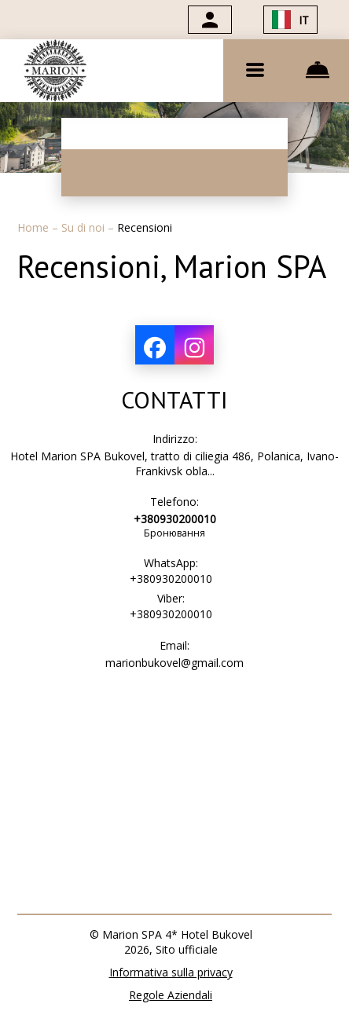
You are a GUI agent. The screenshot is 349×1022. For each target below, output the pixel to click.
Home (34, 227)
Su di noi (84, 227)
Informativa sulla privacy (171, 972)
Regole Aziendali (170, 994)
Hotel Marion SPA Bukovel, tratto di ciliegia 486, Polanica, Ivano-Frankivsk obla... (174, 463)
